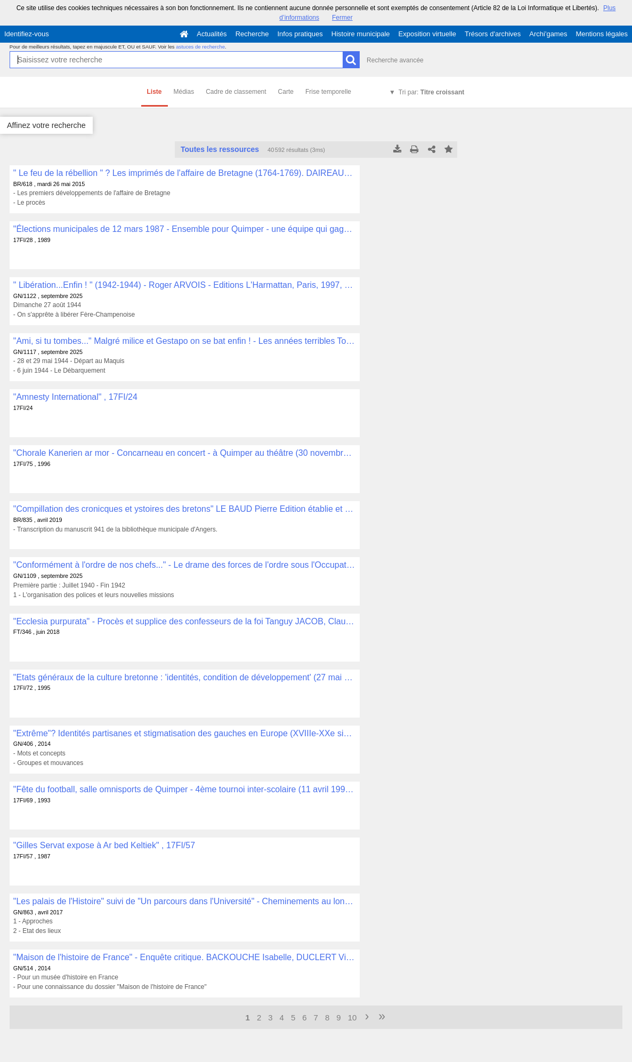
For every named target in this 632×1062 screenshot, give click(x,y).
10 (352, 1017)
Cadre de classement (236, 91)
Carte (286, 91)
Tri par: (431, 92)
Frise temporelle (328, 91)
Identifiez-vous (26, 34)
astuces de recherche (200, 47)
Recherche (252, 34)
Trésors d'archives (493, 34)
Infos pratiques (300, 34)
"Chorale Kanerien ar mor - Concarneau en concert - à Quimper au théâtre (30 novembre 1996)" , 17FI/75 (184, 452)
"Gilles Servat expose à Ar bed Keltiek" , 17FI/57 (104, 845)
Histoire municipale (360, 34)
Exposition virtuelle (427, 34)
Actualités (211, 34)
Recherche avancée (395, 60)
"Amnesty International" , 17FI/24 (75, 396)
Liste (154, 91)
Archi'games (548, 34)
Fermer (342, 17)
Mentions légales (602, 34)
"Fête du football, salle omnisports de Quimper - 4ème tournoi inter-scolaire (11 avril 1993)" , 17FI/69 (184, 789)
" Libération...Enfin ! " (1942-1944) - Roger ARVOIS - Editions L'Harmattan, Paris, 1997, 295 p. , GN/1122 (184, 284)
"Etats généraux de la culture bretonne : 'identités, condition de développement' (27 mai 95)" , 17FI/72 (184, 677)
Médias (184, 91)
